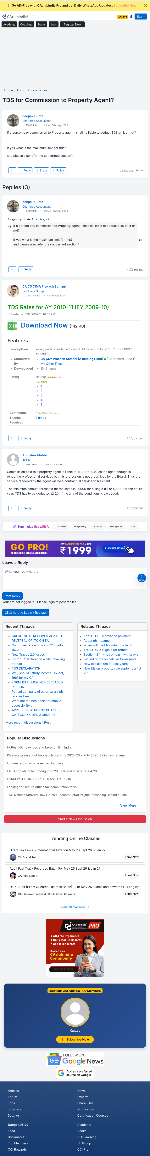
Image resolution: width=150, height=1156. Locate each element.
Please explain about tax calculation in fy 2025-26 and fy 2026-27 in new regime (66, 755)
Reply (25, 170)
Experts (82, 1097)
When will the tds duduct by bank (108, 645)
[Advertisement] (75, 58)
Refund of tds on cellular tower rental (110, 659)
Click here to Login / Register (26, 612)
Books (41, 24)
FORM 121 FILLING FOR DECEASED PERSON (39, 779)
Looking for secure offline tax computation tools (42, 787)
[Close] (145, 5)
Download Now (44, 325)
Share (41, 170)
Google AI (116, 526)
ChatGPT (61, 526)
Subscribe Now (75, 1039)
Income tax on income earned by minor (35, 763)
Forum (12, 1097)
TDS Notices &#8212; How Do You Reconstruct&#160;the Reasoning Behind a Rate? (67, 795)
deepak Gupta (32, 116)
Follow (58, 170)
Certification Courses (92, 1115)
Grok (132, 526)
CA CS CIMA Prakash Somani (44, 286)
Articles (13, 1091)
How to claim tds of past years (106, 664)
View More (130, 805)
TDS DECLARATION (26, 668)
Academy (9, 24)
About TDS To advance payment (107, 636)
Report (139, 170)
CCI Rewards (17, 1149)
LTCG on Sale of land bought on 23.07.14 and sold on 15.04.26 (52, 771)
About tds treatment (98, 641)
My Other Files (51, 364)
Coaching (26, 24)
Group (84, 1143)
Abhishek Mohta (34, 455)
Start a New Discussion (75, 819)
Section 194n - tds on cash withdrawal (111, 654)
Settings (14, 1115)
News (81, 1091)
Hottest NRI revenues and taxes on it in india (39, 747)
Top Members (18, 1143)
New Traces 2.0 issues (28, 654)
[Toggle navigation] (33, 16)
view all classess (76, 907)
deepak (44, 219)
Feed (11, 1131)
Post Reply (12, 596)
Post (47, 722)
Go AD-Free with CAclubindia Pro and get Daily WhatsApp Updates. (71, 5)
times (41, 418)
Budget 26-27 (18, 1125)
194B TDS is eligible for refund (106, 650)
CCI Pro (83, 1149)
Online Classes (75, 838)
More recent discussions (23, 722)
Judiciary (14, 1109)
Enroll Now (132, 857)
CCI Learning (87, 1137)
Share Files (85, 1103)
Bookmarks (16, 1137)
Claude (98, 526)
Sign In (140, 16)
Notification (85, 1109)
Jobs (54, 24)
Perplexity (80, 526)
